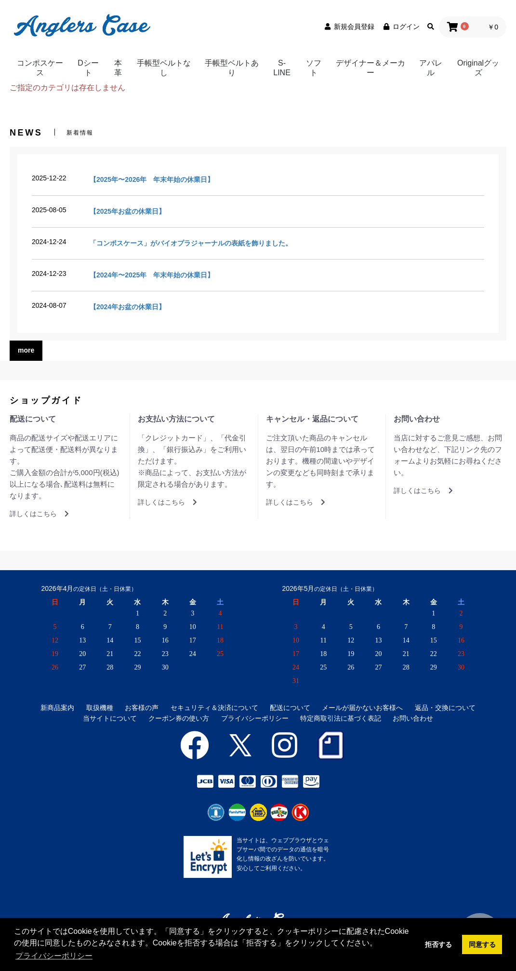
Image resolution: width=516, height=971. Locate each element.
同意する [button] (482, 944)
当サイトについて (110, 718)
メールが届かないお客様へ (362, 707)
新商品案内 (57, 707)
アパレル (430, 68)
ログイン (401, 26)
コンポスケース (40, 68)
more (26, 350)
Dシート (88, 68)
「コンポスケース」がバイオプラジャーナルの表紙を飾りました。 (191, 243)
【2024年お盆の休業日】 (127, 307)
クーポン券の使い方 (178, 718)
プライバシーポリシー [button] (54, 956)
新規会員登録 (348, 26)
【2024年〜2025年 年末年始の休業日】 (152, 275)
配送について (290, 707)
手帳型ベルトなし (164, 68)
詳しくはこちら (39, 514)
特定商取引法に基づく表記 (340, 718)
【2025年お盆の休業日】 (127, 211)
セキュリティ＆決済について (214, 707)
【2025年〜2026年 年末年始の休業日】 (152, 179)
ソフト (313, 68)
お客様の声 (142, 707)
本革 (118, 68)
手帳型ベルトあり (232, 68)
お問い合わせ (413, 718)
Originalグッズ (478, 68)
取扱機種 (99, 707)
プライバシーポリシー (255, 718)
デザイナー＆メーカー (370, 68)
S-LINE (282, 68)
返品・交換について (445, 707)
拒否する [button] (438, 944)
